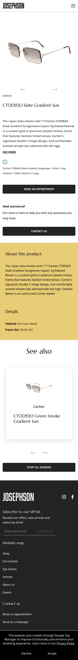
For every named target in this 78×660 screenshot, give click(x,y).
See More (9, 152)
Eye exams (10, 569)
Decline (26, 653)
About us (9, 585)
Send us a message (15, 622)
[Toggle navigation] (73, 5)
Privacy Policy (65, 643)
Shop (6, 553)
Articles (7, 577)
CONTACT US (39, 231)
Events (7, 592)
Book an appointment (39, 189)
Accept (52, 653)
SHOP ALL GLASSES (39, 467)
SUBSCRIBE (46, 531)
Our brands (10, 561)
